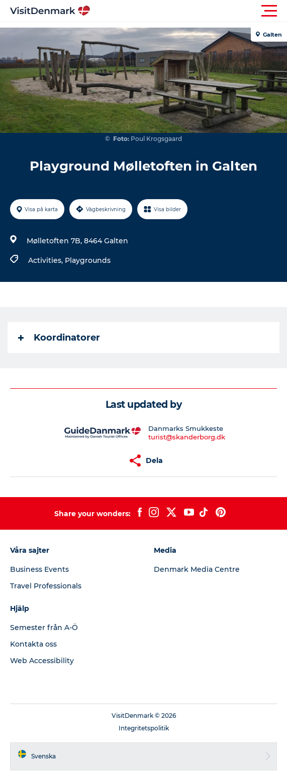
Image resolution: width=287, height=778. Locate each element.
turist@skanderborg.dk (186, 437)
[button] (189, 11)
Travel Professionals (45, 585)
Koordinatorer (59, 337)
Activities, (46, 260)
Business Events (39, 569)
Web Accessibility (42, 660)
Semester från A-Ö (44, 627)
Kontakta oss (33, 644)
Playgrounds (88, 260)
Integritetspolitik (144, 728)
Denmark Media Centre (197, 569)
